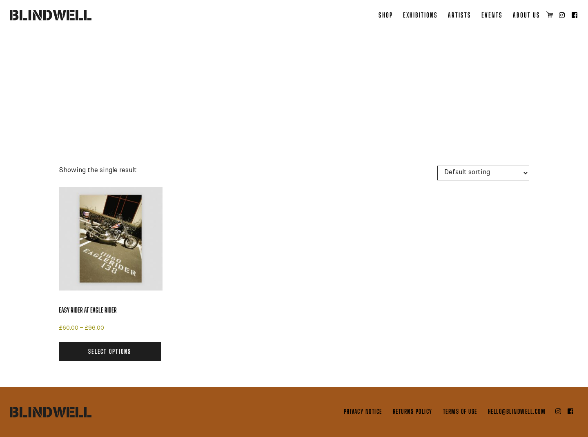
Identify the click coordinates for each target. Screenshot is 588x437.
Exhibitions (420, 15)
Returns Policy (412, 411)
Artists (459, 15)
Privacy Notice (363, 411)
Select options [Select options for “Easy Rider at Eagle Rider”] (109, 351)
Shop (386, 15)
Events (492, 15)
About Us (526, 15)
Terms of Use (460, 411)
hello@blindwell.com (517, 411)
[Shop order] (483, 173)
